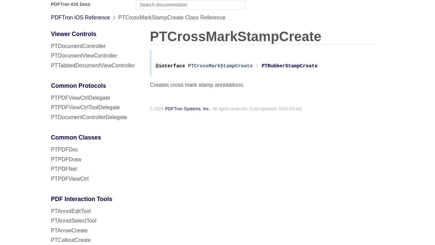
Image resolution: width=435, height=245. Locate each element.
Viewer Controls (74, 34)
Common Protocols (78, 85)
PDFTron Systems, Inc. (187, 110)
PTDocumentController (78, 46)
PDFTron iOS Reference (80, 17)
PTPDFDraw (66, 159)
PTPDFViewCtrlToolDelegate (85, 107)
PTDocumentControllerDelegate (89, 117)
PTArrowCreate (69, 230)
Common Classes (76, 137)
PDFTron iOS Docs (70, 4)
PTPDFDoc (64, 149)
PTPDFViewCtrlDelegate (80, 98)
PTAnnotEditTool (71, 211)
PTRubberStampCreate (290, 67)
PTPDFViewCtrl (70, 179)
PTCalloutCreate (71, 240)
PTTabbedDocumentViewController (93, 65)
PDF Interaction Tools (81, 199)
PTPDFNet (64, 169)
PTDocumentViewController (84, 56)
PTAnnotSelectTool (73, 221)
